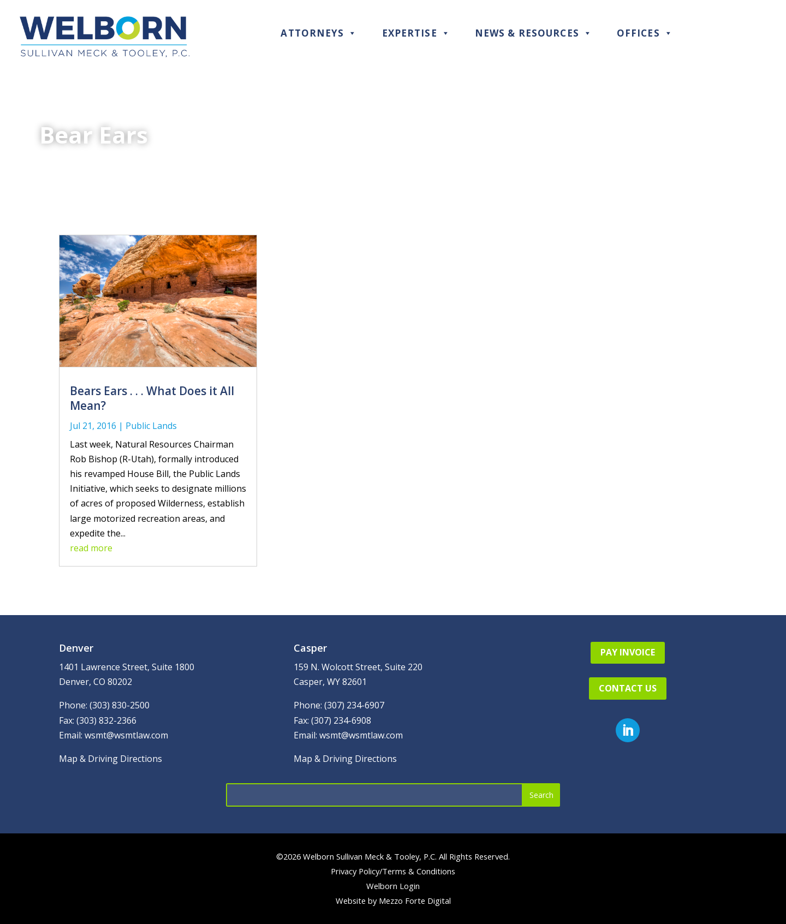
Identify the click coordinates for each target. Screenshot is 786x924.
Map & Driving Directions (110, 759)
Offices (645, 33)
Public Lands (151, 426)
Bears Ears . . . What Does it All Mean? (152, 398)
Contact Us (628, 688)
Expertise (416, 33)
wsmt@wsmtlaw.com (126, 735)
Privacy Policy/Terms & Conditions (393, 871)
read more (91, 548)
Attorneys (319, 33)
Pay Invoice (627, 652)
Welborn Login (393, 885)
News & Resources (533, 33)
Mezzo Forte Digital (415, 900)
